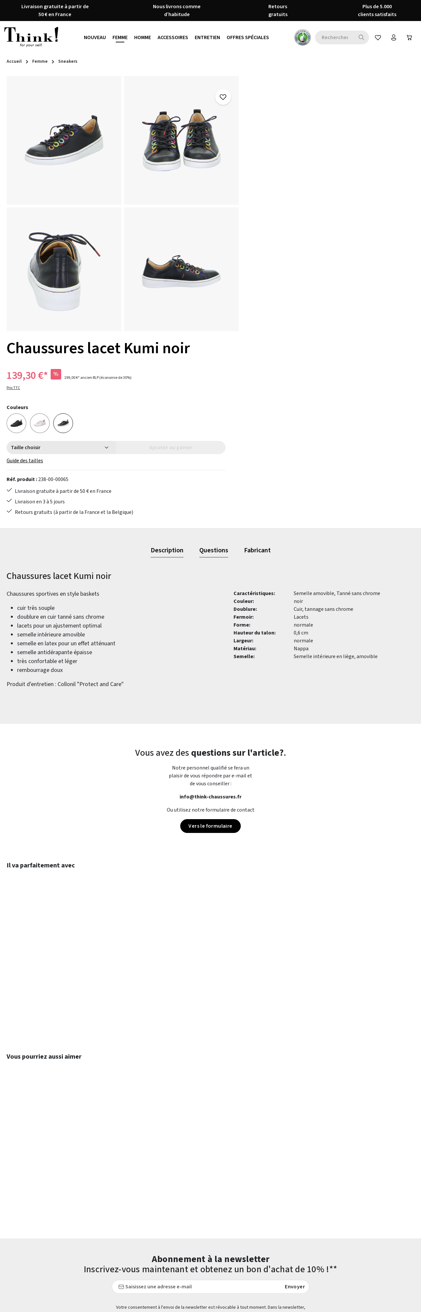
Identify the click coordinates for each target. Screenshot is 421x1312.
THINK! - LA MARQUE (170, 1230)
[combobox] (332, 37)
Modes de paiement (274, 1242)
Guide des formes (271, 1171)
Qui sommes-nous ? (169, 1218)
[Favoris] (376, 37)
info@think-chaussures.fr (210, 606)
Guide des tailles (270, 211)
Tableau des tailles (273, 1230)
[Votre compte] (392, 37)
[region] (123, 203)
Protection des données (174, 1206)
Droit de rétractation (170, 1183)
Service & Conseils (272, 1218)
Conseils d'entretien (170, 1159)
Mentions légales (166, 1195)
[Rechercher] (359, 37)
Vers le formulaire (210, 635)
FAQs (257, 1183)
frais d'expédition (279, 1302)
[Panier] (408, 37)
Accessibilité (161, 1254)
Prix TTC (259, 138)
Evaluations (160, 1242)
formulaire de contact (61, 1186)
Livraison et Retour (273, 1206)
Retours (261, 1195)
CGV (151, 1171)
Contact (261, 1159)
